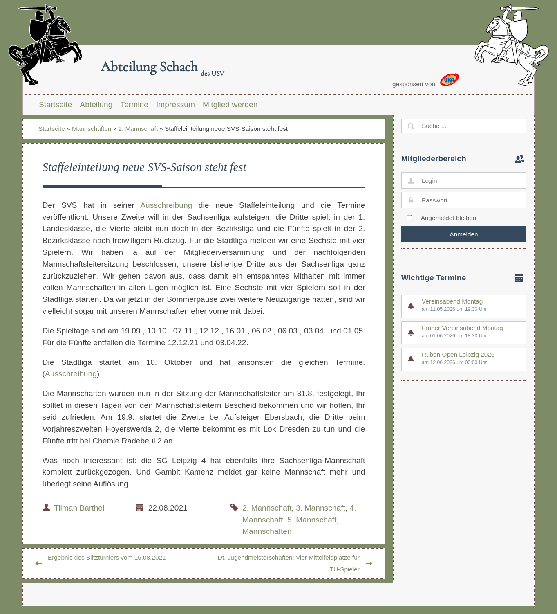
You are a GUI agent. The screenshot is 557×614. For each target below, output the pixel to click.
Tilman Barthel (79, 508)
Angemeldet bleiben (448, 217)
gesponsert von (425, 80)
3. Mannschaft (320, 508)
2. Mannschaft (137, 128)
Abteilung (96, 104)
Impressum (175, 104)
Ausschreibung (166, 205)
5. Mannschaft (312, 519)
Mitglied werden (230, 104)
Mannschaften (91, 128)
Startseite (55, 104)
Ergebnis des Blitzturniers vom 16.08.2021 (107, 557)
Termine (134, 104)
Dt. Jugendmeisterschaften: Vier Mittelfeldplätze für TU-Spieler (289, 563)
